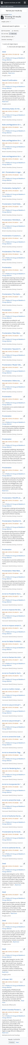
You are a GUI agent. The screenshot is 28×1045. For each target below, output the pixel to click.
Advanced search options (11, 26)
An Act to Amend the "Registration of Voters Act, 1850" (12, 752)
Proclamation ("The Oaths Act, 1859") (12, 294)
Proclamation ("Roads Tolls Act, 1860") (12, 365)
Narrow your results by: (14, 11)
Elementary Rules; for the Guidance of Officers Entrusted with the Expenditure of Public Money (12, 109)
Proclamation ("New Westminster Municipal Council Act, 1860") (12, 333)
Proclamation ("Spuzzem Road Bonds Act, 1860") (12, 349)
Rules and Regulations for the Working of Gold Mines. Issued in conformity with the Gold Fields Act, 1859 (12, 125)
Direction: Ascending (7, 39)
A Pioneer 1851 (7, 979)
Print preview (6, 30)
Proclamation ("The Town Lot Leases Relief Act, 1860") (12, 251)
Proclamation (6, 267)
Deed (4, 52)
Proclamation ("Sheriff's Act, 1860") (12, 498)
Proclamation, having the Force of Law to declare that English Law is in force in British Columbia (12, 188)
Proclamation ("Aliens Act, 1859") (12, 381)
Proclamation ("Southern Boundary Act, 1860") (12, 521)
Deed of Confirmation (9, 80)
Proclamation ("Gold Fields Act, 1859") (12, 204)
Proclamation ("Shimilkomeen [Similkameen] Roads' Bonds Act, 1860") (12, 220)
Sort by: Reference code (8, 36)
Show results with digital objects (16, 46)
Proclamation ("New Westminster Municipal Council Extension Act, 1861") (12, 571)
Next (17, 1042)
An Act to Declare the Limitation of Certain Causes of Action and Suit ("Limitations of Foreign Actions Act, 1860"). (12, 657)
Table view (12, 33)
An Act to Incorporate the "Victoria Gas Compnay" (12, 784)
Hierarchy (15, 30)
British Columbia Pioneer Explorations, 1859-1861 (12, 1010)
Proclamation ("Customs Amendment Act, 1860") (12, 236)
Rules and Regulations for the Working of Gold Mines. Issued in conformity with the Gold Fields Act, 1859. (12, 140)
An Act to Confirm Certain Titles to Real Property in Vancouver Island (12, 689)
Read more (11, 73)
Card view (5, 33)
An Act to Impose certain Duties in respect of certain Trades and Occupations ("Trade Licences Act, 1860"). (12, 625)
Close (10, 14)
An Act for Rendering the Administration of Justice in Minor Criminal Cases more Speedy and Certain (12, 768)
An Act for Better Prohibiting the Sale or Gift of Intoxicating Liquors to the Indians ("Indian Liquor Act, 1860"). (12, 641)
